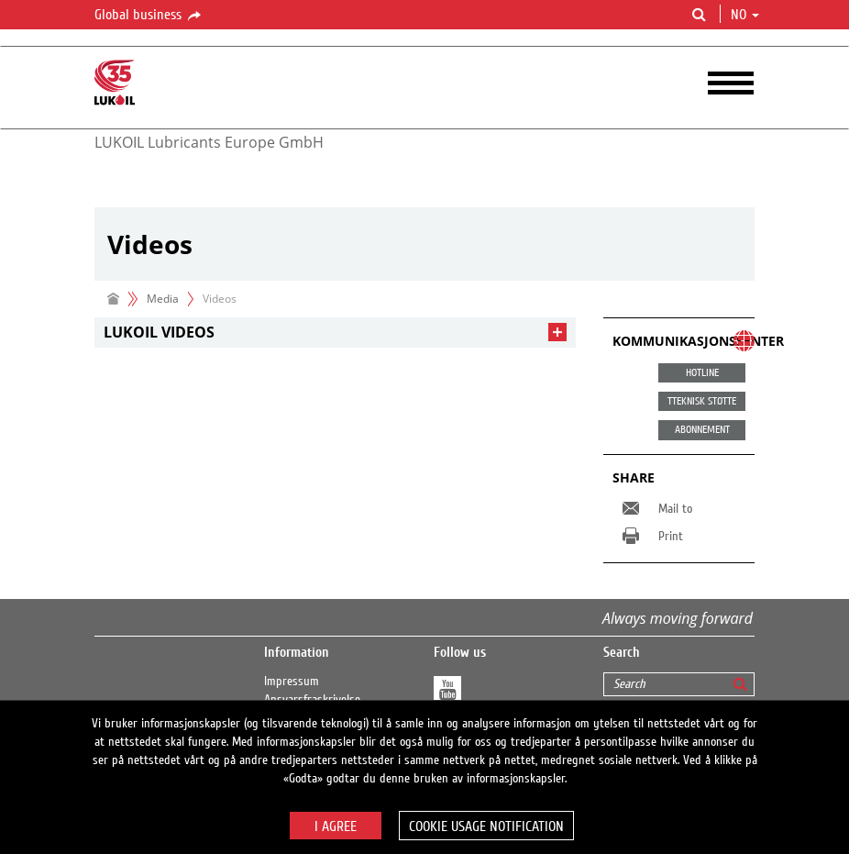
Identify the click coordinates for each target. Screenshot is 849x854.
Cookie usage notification (486, 826)
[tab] (335, 332)
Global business (149, 15)
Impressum (291, 681)
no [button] (745, 14)
